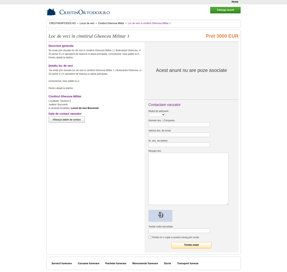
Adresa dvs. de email (159, 130)
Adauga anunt (225, 9)
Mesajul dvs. (155, 151)
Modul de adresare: (158, 111)
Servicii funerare (62, 263)
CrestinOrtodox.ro (62, 23)
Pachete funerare (116, 263)
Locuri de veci (87, 23)
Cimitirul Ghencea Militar (111, 23)
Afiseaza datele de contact (67, 119)
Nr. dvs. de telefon (158, 140)
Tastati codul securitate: (160, 226)
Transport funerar (188, 263)
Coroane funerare (88, 263)
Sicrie (167, 263)
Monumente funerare (145, 263)
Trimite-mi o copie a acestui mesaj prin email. (176, 237)
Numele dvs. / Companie (161, 120)
